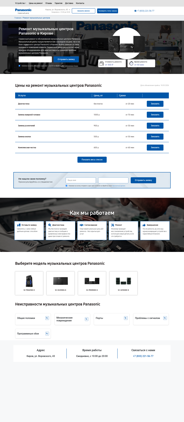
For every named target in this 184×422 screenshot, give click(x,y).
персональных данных (71, 66)
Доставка (69, 3)
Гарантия (58, 3)
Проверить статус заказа (107, 11)
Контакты (80, 3)
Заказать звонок (83, 11)
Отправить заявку (66, 59)
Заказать (155, 103)
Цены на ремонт (36, 3)
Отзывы (48, 3)
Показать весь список (92, 159)
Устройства (20, 3)
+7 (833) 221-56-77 (143, 356)
